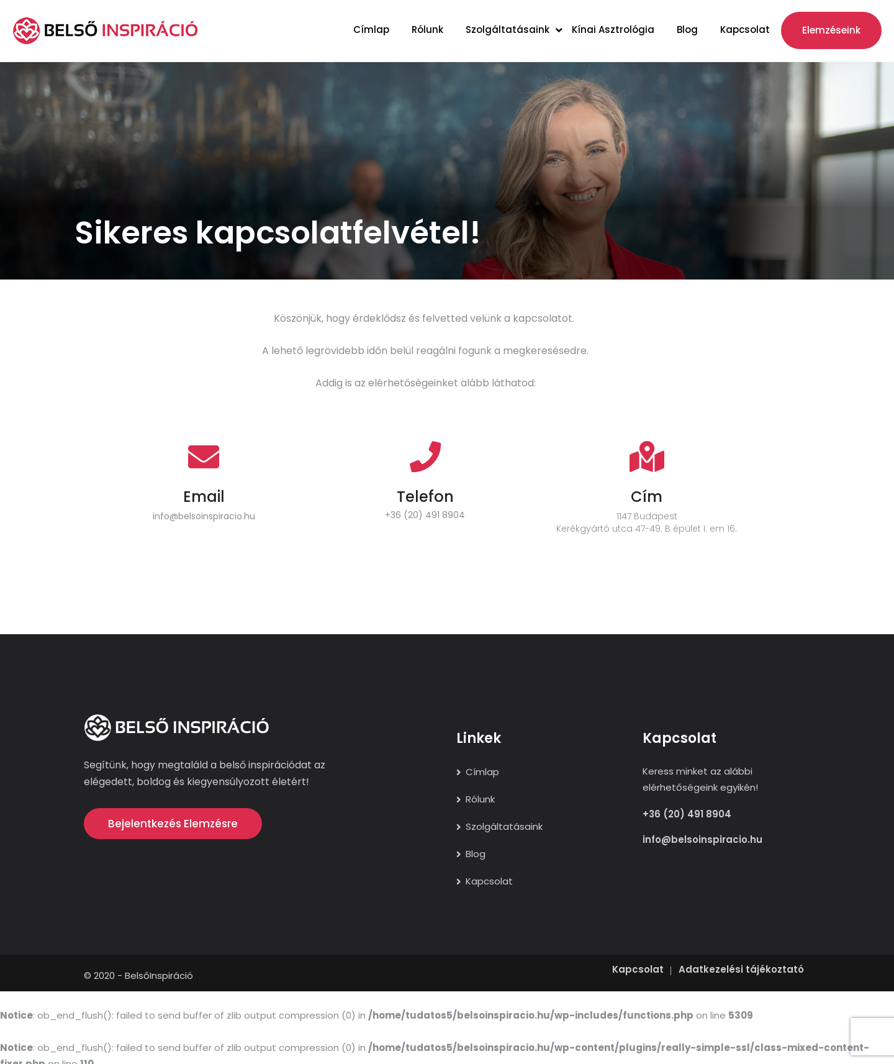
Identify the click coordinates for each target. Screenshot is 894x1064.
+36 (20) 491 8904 (425, 515)
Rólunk (427, 29)
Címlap (371, 29)
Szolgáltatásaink (507, 29)
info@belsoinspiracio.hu (204, 516)
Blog (687, 29)
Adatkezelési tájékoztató (741, 961)
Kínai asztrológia (613, 29)
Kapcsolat (745, 29)
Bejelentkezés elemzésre (173, 823)
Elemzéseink (831, 30)
